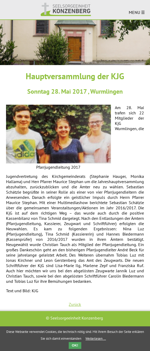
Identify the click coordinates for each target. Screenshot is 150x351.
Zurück (75, 304)
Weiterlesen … (95, 338)
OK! (75, 345)
